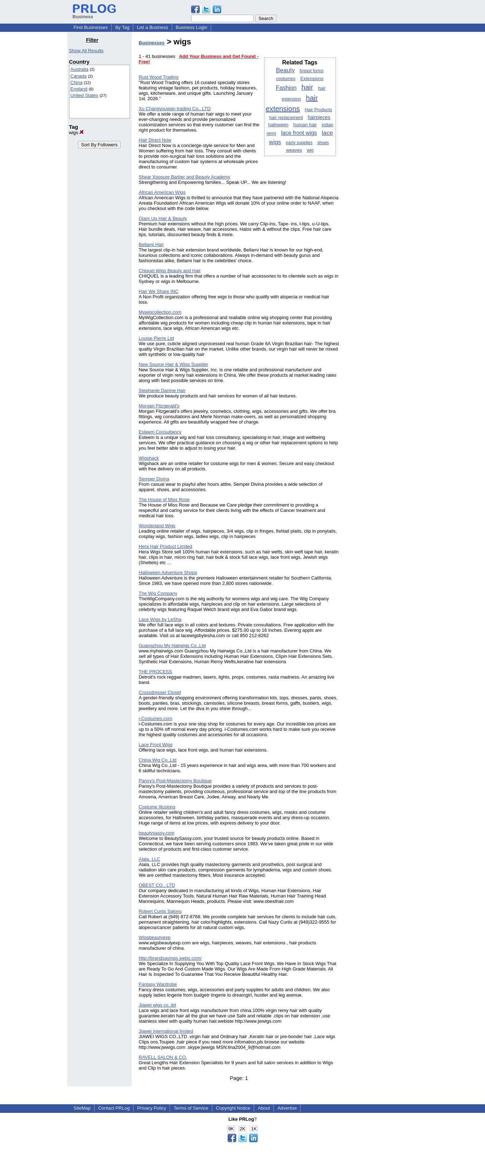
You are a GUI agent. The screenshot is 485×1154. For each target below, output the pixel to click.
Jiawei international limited (166, 1031)
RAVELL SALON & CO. (163, 1057)
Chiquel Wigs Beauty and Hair (170, 270)
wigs (76, 132)
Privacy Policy (151, 1108)
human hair (305, 124)
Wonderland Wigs (157, 525)
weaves (294, 150)
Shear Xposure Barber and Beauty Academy (185, 177)
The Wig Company (158, 593)
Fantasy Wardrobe (158, 984)
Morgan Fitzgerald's (159, 406)
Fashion (286, 87)
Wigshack (149, 458)
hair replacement (286, 117)
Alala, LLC (149, 859)
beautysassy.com (156, 833)
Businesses (152, 42)
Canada (79, 76)
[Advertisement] (381, 144)
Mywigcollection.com (160, 312)
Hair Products (318, 109)
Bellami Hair (151, 244)
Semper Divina (154, 478)
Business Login (191, 27)
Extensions (312, 78)
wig (310, 150)
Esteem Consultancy (160, 432)
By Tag (122, 27)
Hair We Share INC (159, 291)
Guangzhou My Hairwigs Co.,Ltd (172, 645)
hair (307, 87)
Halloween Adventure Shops (168, 572)
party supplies (299, 142)
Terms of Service (191, 1108)
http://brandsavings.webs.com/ (170, 958)
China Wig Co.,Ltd (158, 760)
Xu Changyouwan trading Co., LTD (175, 108)
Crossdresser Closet (160, 692)
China (77, 82)
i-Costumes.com (156, 718)
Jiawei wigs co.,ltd (157, 1005)
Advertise (287, 1108)
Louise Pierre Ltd (156, 338)
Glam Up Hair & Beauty (163, 218)
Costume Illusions (157, 807)
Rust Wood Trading (159, 77)
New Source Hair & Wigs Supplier (173, 364)
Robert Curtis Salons (160, 911)
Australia (80, 69)
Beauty (285, 70)
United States (84, 95)
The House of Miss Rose (164, 499)
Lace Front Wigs (156, 744)
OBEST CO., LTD (157, 885)
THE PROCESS (155, 671)
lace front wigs (299, 133)
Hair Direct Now (155, 140)
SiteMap (82, 1108)
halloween (278, 124)
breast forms (312, 70)
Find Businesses (91, 27)
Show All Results (86, 50)
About (264, 1108)
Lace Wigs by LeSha (160, 619)
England (79, 89)
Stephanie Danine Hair (162, 390)
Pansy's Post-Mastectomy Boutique (175, 780)
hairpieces (319, 117)
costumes (285, 78)
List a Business (152, 27)
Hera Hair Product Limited (166, 546)
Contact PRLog (114, 1108)
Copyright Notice (233, 1108)
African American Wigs (162, 192)
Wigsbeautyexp (155, 937)
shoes (323, 142)
